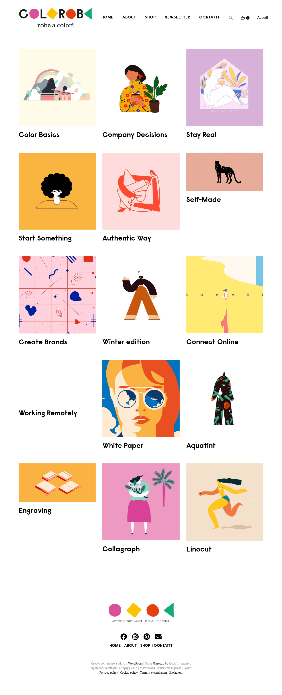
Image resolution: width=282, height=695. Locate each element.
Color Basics (39, 135)
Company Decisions (134, 135)
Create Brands (43, 342)
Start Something (45, 238)
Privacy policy (108, 673)
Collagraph (121, 549)
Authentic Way (126, 238)
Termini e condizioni (153, 673)
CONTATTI (163, 646)
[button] (231, 18)
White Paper (122, 446)
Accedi (262, 17)
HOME (115, 646)
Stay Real (201, 135)
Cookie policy (129, 673)
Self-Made (203, 200)
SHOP (145, 646)
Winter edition (126, 342)
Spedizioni (176, 673)
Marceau (158, 663)
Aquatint (201, 446)
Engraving (35, 511)
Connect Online (212, 342)
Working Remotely (48, 413)
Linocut (199, 549)
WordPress (135, 663)
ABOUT (130, 646)
